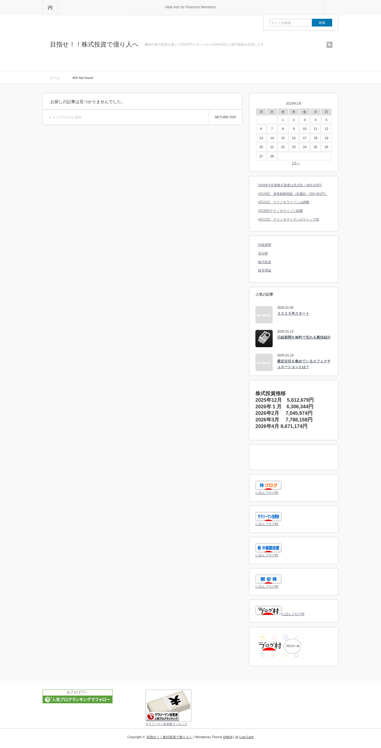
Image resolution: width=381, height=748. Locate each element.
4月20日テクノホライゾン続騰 (280, 210)
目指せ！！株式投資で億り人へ (94, 44)
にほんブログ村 (266, 492)
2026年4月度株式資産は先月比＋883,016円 (289, 185)
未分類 (263, 253)
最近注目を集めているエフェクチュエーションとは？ (304, 364)
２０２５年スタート (293, 313)
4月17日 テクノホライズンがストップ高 (288, 219)
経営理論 (264, 270)
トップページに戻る (67, 117)
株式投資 (264, 262)
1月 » (295, 163)
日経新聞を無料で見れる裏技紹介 (304, 337)
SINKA (227, 737)
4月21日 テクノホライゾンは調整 (283, 202)
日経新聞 (264, 244)
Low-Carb (246, 737)
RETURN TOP (225, 117)
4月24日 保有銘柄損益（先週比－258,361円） (293, 193)
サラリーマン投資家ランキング (166, 724)
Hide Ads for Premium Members (190, 7)
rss (329, 45)
